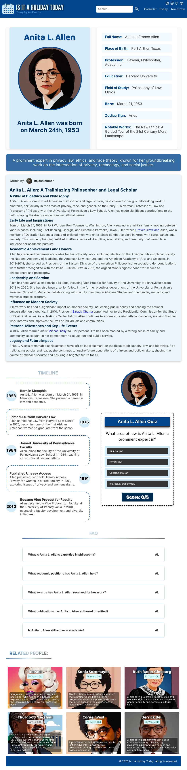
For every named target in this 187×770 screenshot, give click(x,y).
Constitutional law (118, 472)
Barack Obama (82, 311)
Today (163, 9)
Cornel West (94, 717)
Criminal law (116, 451)
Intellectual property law (122, 483)
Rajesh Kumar (44, 181)
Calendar (150, 9)
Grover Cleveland (147, 230)
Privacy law (115, 462)
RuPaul (35, 672)
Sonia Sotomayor (93, 672)
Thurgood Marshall (35, 717)
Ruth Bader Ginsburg (152, 672)
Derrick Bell (152, 717)
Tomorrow (178, 9)
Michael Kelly (57, 331)
